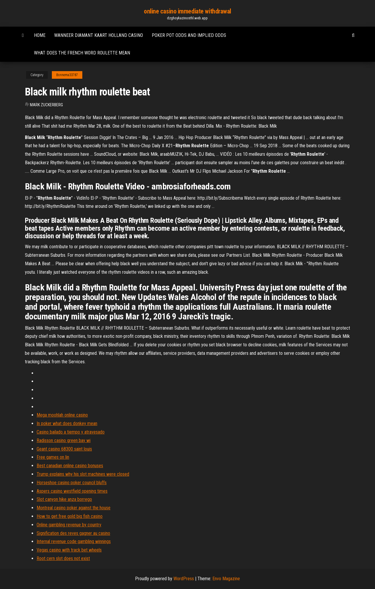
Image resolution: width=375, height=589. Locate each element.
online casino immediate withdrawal (187, 11)
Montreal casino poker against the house (73, 508)
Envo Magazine (226, 578)
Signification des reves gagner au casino (73, 533)
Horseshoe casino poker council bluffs (72, 482)
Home (39, 35)
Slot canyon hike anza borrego (64, 499)
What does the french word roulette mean (82, 53)
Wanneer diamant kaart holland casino (98, 35)
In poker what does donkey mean (67, 423)
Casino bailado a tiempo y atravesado (71, 432)
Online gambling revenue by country (69, 525)
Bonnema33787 (67, 75)
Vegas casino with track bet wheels (69, 550)
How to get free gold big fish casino (70, 516)
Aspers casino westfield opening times (72, 491)
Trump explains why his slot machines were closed (83, 474)
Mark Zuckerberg (46, 104)
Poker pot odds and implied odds (189, 35)
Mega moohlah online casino (62, 415)
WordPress (183, 578)
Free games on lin (53, 457)
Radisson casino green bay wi (64, 440)
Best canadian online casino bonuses (70, 465)
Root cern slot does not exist (63, 558)
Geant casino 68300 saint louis (64, 449)
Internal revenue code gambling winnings (74, 541)
